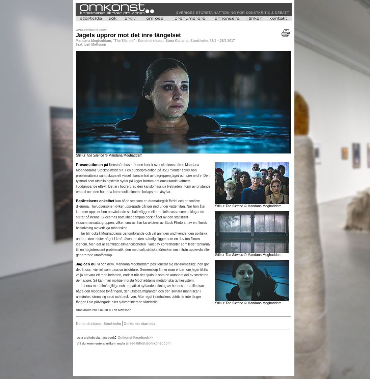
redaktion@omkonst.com (150, 343)
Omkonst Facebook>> (135, 337)
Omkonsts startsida (139, 324)
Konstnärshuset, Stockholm (99, 324)
